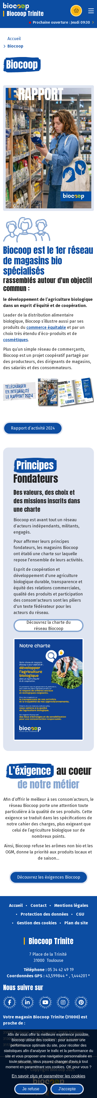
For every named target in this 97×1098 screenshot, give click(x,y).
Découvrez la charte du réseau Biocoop (55, 625)
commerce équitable (46, 327)
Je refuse (30, 1089)
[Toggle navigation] (91, 12)
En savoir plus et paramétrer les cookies (48, 1076)
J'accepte (67, 1089)
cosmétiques (15, 339)
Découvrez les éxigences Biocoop (52, 879)
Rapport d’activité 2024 (37, 430)
